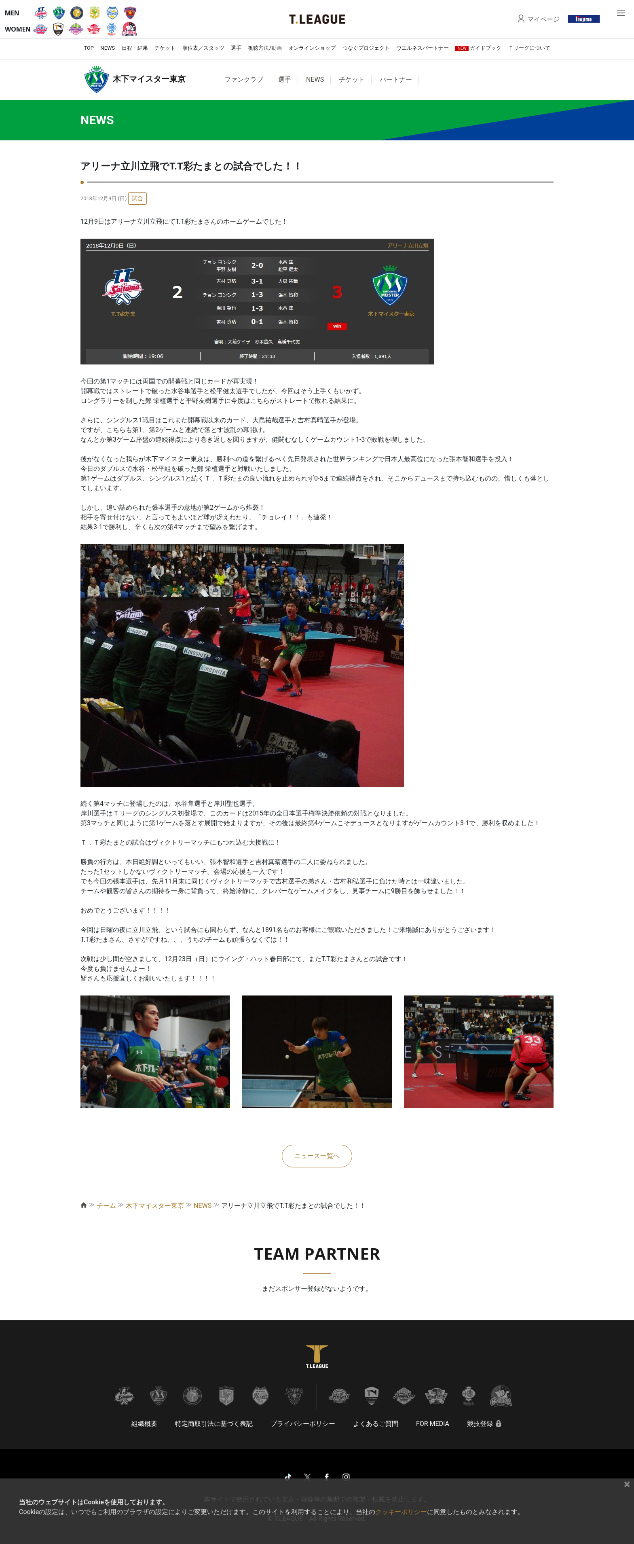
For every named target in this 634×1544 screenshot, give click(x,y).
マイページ (543, 19)
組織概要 (144, 1424)
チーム (106, 1205)
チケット (164, 48)
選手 (236, 48)
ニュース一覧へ (317, 1156)
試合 (137, 198)
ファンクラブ (243, 79)
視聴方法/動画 (264, 48)
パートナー (396, 79)
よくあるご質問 (375, 1424)
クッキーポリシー (401, 1512)
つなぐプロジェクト (366, 48)
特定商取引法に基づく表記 (214, 1424)
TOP (89, 48)
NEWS (107, 48)
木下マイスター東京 (155, 1205)
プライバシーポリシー (303, 1424)
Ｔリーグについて (529, 48)
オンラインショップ (312, 48)
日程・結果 (135, 48)
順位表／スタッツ (203, 48)
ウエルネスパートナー (422, 48)
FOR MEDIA (432, 1424)
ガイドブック (478, 48)
